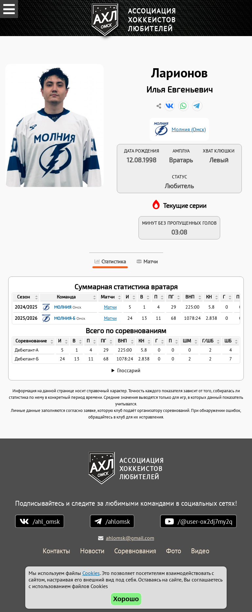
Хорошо (126, 598)
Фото (173, 551)
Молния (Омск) (189, 129)
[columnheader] (26, 297)
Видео (200, 551)
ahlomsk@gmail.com (130, 538)
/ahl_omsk (46, 521)
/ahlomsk (118, 521)
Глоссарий (128, 370)
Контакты (56, 551)
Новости (92, 551)
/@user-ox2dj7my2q (205, 521)
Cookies (91, 573)
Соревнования (135, 551)
